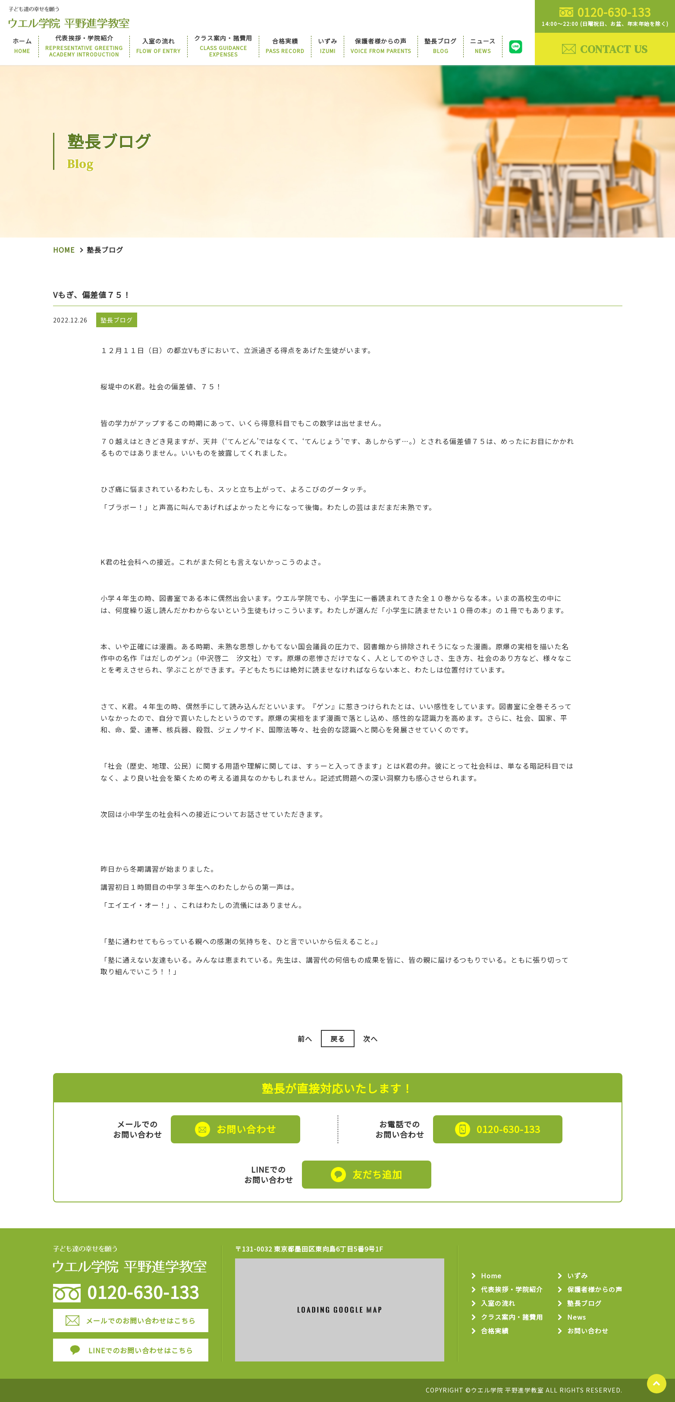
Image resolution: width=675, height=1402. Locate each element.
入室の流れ (498, 1303)
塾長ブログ (584, 1303)
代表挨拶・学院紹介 (512, 1289)
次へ (370, 1038)
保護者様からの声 (594, 1289)
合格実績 (495, 1331)
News (576, 1317)
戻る (337, 1038)
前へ (305, 1038)
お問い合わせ (588, 1331)
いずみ (577, 1276)
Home (64, 249)
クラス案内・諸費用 (512, 1317)
